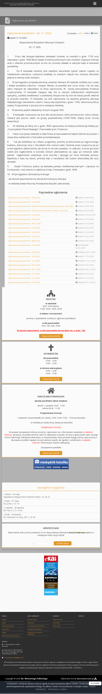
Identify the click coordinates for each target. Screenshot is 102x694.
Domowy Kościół (32, 621)
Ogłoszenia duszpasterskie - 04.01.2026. (25, 266)
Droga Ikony (30, 624)
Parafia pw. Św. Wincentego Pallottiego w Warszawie (22, 4)
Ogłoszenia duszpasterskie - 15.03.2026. (25, 221)
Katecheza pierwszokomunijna (11, 637)
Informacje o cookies (57, 689)
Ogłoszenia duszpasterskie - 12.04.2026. (25, 202)
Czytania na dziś (57, 621)
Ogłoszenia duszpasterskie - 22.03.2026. (25, 217)
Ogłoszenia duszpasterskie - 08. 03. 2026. (25, 225)
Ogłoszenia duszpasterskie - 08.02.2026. (25, 242)
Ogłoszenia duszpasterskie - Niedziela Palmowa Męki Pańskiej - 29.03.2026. (40, 213)
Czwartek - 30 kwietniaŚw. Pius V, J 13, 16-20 (13, 510)
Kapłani (4, 634)
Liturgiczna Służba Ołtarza (34, 630)
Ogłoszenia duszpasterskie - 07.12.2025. (25, 283)
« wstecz (86, 33)
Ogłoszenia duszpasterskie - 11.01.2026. (25, 262)
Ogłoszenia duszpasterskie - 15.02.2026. (25, 238)
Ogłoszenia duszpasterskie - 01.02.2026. (25, 247)
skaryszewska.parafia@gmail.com (14, 659)
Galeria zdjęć (56, 627)
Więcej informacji (51, 380)
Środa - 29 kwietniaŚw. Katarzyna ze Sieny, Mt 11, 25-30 (19, 517)
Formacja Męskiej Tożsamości (35, 627)
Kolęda (4, 624)
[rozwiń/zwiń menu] (95, 3)
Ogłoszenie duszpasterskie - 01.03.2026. (25, 230)
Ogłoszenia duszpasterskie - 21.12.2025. (25, 275)
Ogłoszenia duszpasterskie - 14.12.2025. (25, 279)
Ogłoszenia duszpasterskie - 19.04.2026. (25, 197)
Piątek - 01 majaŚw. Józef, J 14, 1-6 (11, 503)
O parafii (4, 621)
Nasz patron (5, 630)
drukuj (94, 33)
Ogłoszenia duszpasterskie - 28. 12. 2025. (25, 271)
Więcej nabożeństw (51, 337)
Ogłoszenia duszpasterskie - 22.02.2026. (25, 234)
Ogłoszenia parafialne (26, 20)
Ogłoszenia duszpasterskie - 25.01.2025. (25, 254)
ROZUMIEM (95, 683)
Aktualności (56, 624)
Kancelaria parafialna (8, 627)
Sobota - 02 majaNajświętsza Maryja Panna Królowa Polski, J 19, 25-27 (26, 496)
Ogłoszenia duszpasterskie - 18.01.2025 (25, 258)
